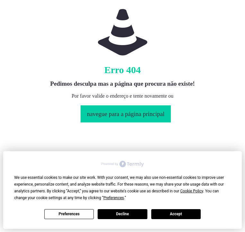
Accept (176, 214)
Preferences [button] (113, 198)
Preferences (69, 214)
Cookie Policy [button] (191, 191)
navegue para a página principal (126, 114)
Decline (122, 214)
